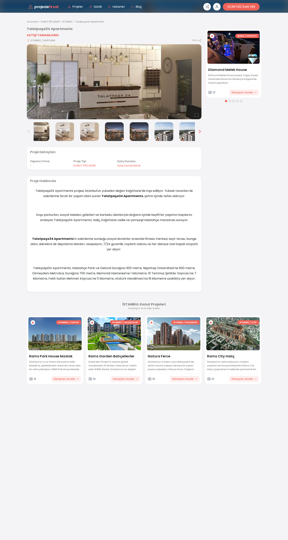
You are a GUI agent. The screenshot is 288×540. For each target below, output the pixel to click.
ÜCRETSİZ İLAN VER (241, 6)
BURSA (240, 35)
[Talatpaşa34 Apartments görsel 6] (139, 131)
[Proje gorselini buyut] (114, 81)
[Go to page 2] (230, 101)
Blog (136, 6)
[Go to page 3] (233, 101)
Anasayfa (32, 21)
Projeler (75, 6)
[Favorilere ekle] (212, 36)
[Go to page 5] (241, 101)
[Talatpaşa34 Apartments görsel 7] (164, 131)
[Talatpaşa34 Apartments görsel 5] (114, 131)
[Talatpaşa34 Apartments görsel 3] (64, 131)
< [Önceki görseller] (29, 131)
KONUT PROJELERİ (50, 21)
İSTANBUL (67, 21)
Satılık (95, 6)
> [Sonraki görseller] (199, 131)
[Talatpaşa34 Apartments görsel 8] (188, 131)
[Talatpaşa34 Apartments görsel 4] (89, 131)
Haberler (116, 6)
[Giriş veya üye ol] (217, 6)
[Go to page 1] (226, 101)
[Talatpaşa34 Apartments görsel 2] (40, 131)
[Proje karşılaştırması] (207, 6)
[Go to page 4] (237, 101)
